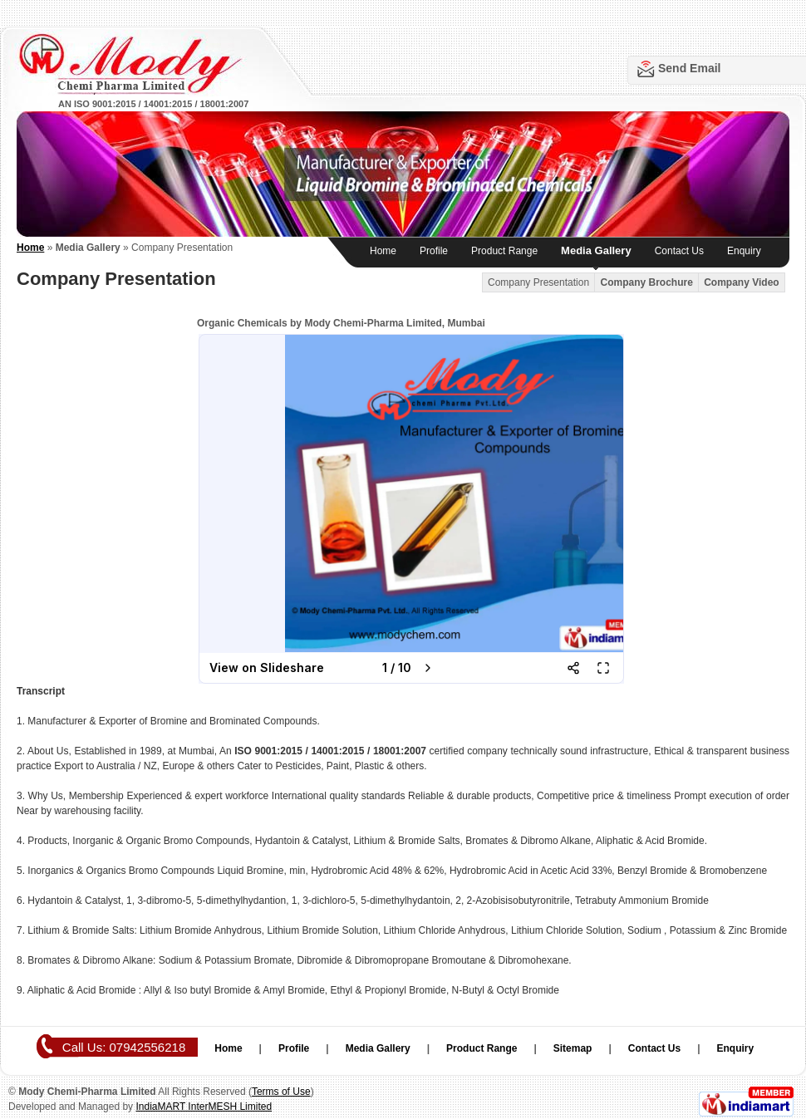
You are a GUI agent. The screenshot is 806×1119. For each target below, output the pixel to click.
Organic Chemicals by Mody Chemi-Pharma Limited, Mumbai (341, 323)
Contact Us (679, 251)
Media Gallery (596, 250)
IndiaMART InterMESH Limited (203, 1106)
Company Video (741, 282)
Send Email (689, 68)
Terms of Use (281, 1091)
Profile (434, 251)
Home (383, 251)
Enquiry (744, 251)
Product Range (504, 251)
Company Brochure (646, 282)
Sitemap (572, 1048)
